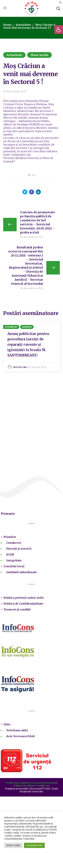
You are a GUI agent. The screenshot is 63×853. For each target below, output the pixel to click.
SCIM (10, 554)
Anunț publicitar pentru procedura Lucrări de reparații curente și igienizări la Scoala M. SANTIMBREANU (28, 344)
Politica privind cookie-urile (24, 597)
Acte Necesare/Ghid (20, 736)
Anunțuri (27, 326)
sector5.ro (20, 367)
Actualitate (23, 24)
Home (7, 24)
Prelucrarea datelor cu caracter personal (31, 782)
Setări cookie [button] (13, 845)
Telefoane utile (17, 730)
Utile (7, 724)
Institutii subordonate (21, 572)
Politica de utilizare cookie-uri (31, 785)
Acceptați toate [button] (34, 845)
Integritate (14, 560)
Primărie (10, 537)
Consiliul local (14, 566)
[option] (31, 346)
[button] (58, 29)
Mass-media (39, 55)
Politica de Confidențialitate (23, 603)
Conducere (13, 542)
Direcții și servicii (18, 548)
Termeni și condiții (17, 609)
